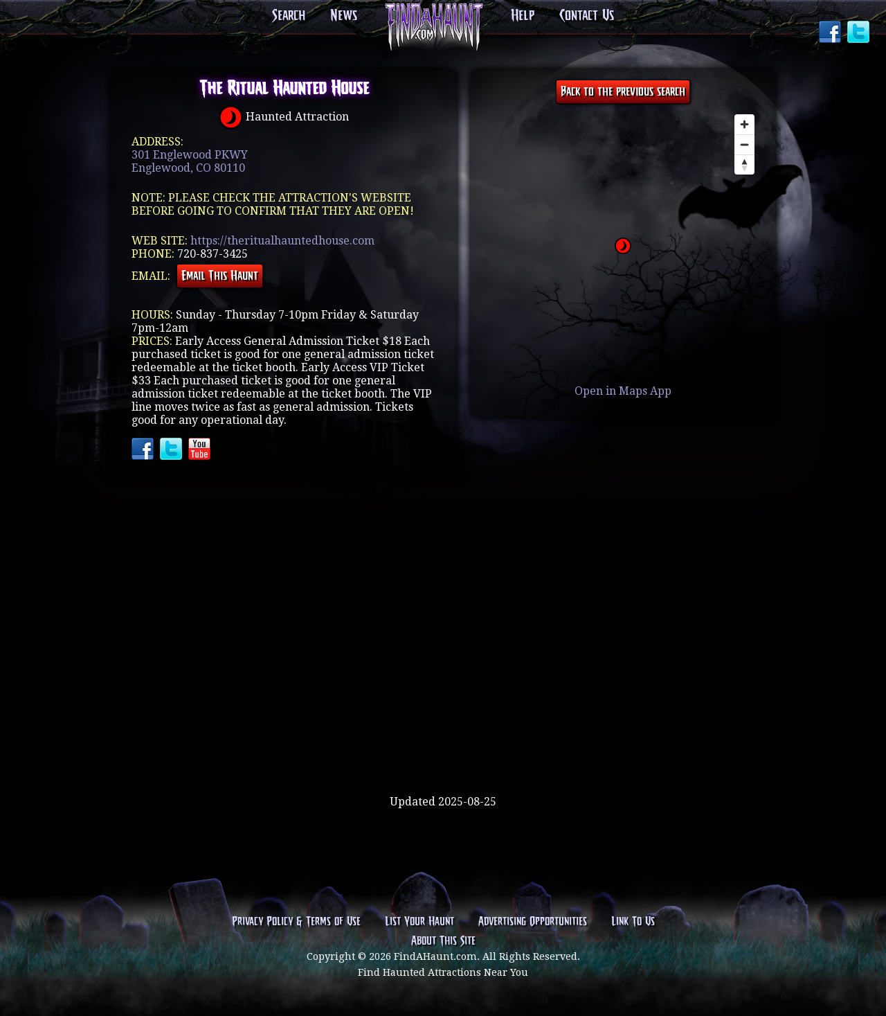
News (343, 16)
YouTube (200, 450)
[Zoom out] (744, 144)
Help (522, 16)
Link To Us (633, 922)
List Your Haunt (419, 922)
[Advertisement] (443, 750)
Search (288, 16)
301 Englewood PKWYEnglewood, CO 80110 (190, 161)
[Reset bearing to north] (744, 164)
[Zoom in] (744, 124)
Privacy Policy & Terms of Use (296, 922)
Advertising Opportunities (532, 922)
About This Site (443, 941)
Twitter (859, 33)
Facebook (831, 33)
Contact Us (586, 16)
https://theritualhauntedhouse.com (282, 240)
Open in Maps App (623, 391)
